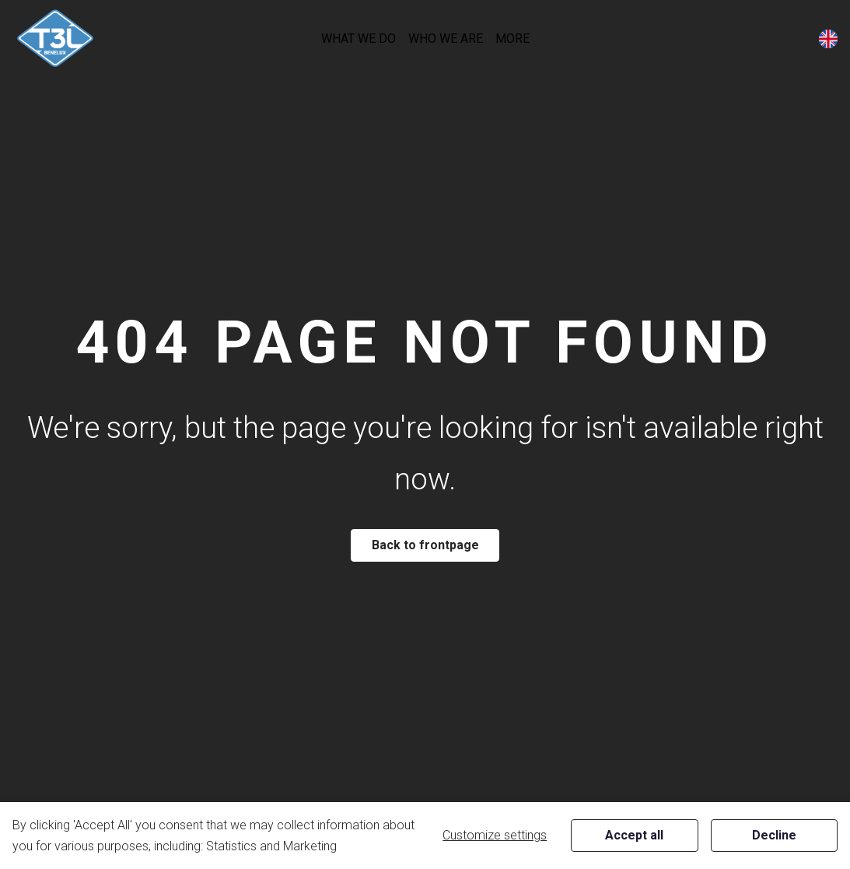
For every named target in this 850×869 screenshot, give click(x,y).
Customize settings (494, 835)
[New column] (55, 38)
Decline (774, 835)
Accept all (634, 835)
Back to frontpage (425, 545)
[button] (358, 38)
